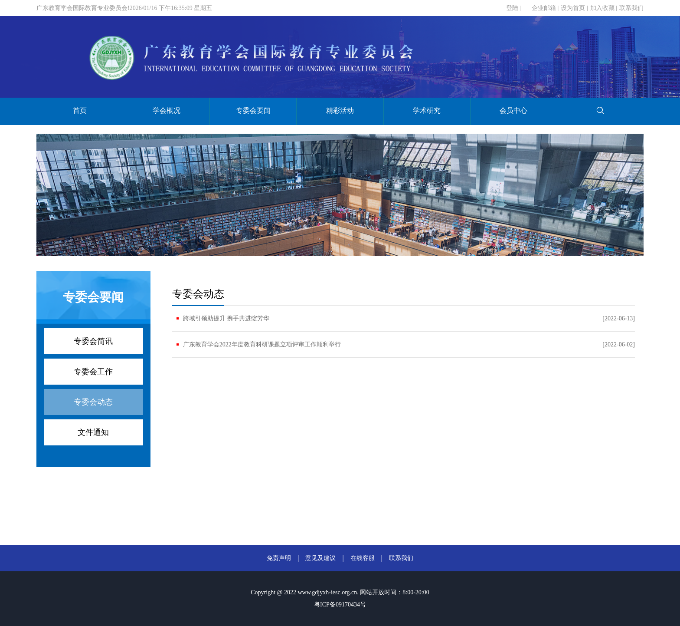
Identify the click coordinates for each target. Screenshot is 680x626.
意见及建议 (320, 558)
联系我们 (631, 8)
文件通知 (93, 432)
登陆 (512, 8)
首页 (80, 110)
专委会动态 (93, 402)
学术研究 (427, 110)
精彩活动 (340, 110)
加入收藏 (602, 8)
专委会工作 (93, 371)
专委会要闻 (253, 110)
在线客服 (362, 558)
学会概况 (166, 110)
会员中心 (513, 110)
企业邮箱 (544, 8)
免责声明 (279, 558)
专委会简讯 (93, 341)
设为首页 (573, 8)
